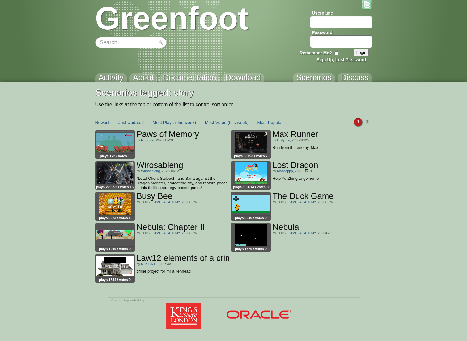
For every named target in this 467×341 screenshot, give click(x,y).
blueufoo (147, 140)
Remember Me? (316, 52)
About (116, 300)
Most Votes (215, 122)
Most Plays (163, 122)
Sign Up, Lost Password (341, 59)
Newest (102, 122)
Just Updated (131, 122)
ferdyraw (283, 140)
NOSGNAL (149, 264)
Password (322, 32)
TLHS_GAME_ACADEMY (160, 202)
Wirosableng (150, 171)
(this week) (185, 122)
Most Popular (270, 122)
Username (322, 13)
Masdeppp (285, 171)
